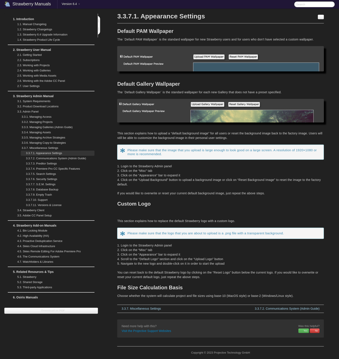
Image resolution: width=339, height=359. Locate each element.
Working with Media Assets (34, 75)
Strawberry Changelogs (32, 29)
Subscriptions (28, 60)
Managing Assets (33, 132)
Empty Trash (39, 194)
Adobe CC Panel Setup (32, 215)
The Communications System (38, 256)
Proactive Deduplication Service (37, 241)
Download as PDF (51, 310)
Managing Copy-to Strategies (41, 142)
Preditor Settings (41, 163)
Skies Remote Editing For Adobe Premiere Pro (46, 251)
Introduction (21, 19)
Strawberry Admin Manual (31, 96)
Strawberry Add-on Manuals (32, 225)
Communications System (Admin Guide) (53, 158)
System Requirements (31, 101)
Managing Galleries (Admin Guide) (44, 127)
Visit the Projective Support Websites (146, 331)
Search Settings (41, 173)
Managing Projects (34, 122)
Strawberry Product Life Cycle (36, 39)
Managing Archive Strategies (40, 137)
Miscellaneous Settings (37, 148)
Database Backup (42, 189)
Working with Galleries (31, 70)
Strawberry (24, 277)
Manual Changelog (31, 24)
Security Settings (39, 179)
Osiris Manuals (25, 297)
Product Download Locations (38, 106)
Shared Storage (27, 282)
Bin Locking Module (32, 230)
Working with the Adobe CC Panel (38, 81)
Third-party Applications (32, 287)
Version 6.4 (71, 4)
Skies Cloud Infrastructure (33, 246)
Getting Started (27, 55)
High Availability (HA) (30, 235)
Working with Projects (31, 65)
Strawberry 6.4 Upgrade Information (42, 34)
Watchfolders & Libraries (35, 261)
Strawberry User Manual (29, 49)
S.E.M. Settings (38, 184)
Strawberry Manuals (32, 4)
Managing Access (33, 116)
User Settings (26, 86)
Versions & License (44, 205)
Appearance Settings (44, 153)
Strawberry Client (28, 210)
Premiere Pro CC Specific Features (53, 168)
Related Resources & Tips (31, 271)
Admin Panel (25, 111)
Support (37, 199)
